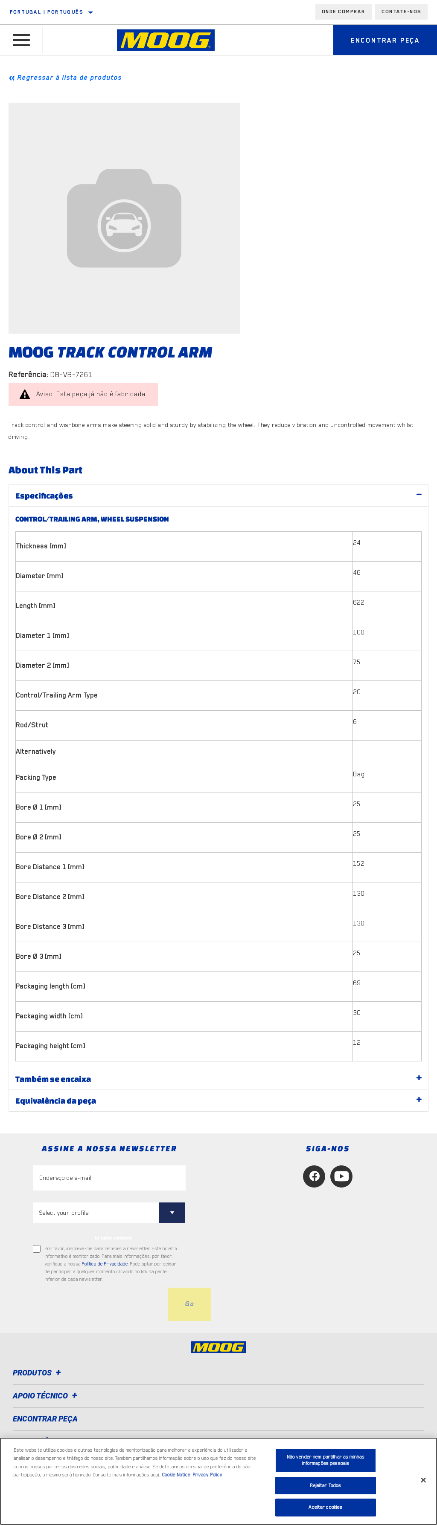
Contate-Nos (401, 11)
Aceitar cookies (325, 1507)
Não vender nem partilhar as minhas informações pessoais (325, 1460)
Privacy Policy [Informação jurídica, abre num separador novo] (207, 1475)
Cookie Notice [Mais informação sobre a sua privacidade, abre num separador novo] (176, 1475)
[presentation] (98, 1304)
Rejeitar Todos (325, 1485)
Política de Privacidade (105, 1264)
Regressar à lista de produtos (69, 77)
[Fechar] (423, 1480)
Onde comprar (343, 11)
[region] (218, 1481)
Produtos (38, 1372)
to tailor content (113, 1238)
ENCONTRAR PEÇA (45, 1418)
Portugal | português (46, 12)
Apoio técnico (46, 1395)
